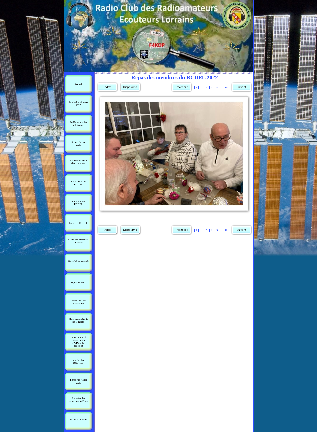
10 (226, 87)
